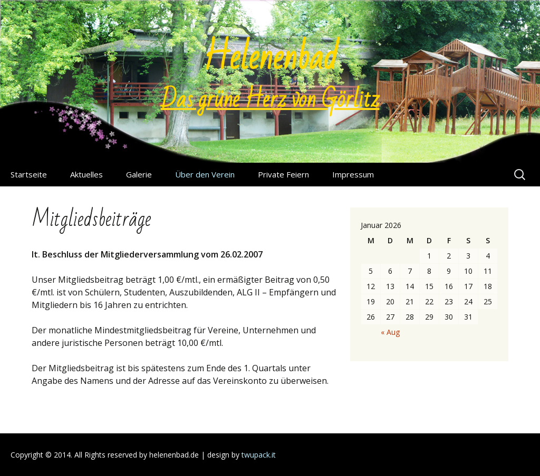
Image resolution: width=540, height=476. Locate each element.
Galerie (139, 174)
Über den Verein (205, 174)
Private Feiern (283, 174)
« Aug (390, 332)
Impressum (353, 174)
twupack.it (259, 455)
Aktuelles (86, 174)
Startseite (29, 174)
